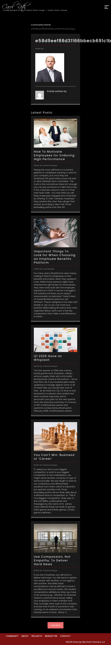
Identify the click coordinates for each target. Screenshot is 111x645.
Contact (65, 636)
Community (12, 636)
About (25, 636)
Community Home (41, 24)
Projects (37, 636)
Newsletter (51, 636)
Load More (55, 625)
